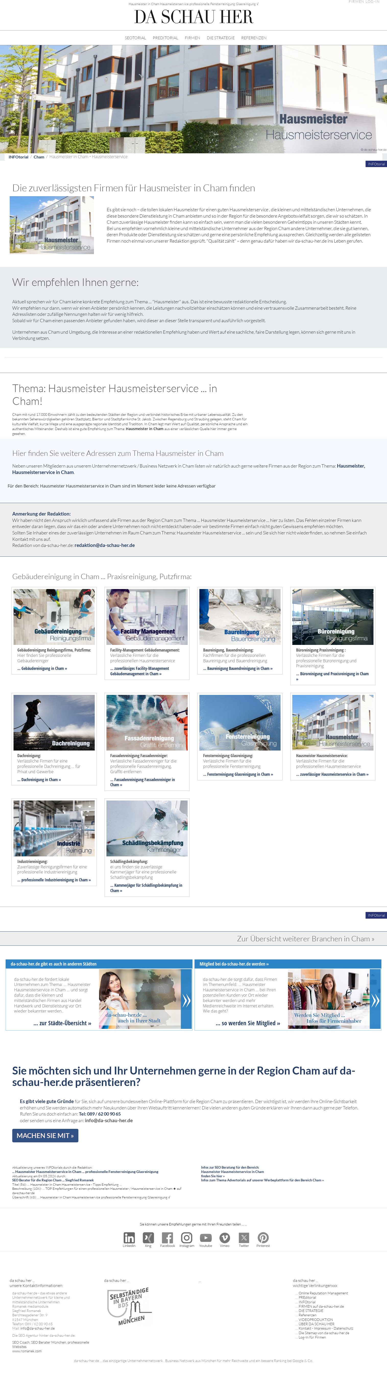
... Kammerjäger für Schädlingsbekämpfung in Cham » (146, 887)
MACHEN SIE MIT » (45, 1135)
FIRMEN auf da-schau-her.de (321, 1306)
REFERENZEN (254, 37)
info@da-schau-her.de (109, 1120)
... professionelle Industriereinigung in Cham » (54, 880)
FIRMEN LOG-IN (364, 1)
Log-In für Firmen (312, 1337)
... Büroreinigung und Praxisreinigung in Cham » (332, 676)
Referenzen (308, 1315)
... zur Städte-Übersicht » (62, 1023)
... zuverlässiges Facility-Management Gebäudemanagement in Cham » (139, 671)
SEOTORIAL (135, 37)
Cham (39, 156)
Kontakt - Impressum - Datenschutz (326, 1328)
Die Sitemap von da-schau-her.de (324, 1333)
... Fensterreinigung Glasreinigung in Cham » (238, 774)
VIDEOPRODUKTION (316, 1319)
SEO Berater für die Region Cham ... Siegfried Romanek (53, 1180)
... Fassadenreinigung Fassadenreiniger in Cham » (142, 782)
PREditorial (307, 1297)
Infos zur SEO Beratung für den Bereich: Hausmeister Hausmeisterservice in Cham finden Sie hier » (232, 1171)
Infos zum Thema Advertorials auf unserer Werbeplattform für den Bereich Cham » (262, 1180)
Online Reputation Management (323, 1293)
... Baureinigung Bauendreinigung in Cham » (238, 668)
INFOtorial (18, 156)
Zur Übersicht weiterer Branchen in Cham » (306, 938)
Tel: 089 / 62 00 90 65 (100, 1114)
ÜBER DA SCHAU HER (316, 1324)
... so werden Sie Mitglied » (248, 1023)
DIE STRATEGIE (221, 37)
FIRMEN (192, 37)
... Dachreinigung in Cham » (39, 779)
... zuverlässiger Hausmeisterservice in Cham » (332, 774)
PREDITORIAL (165, 37)
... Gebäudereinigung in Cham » (42, 668)
